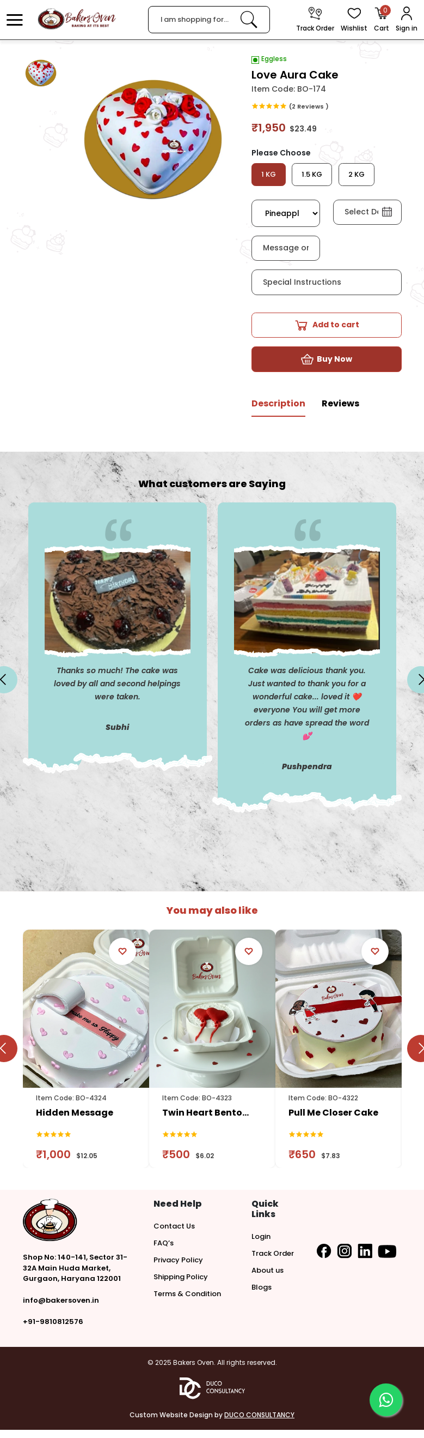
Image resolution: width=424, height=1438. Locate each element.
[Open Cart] (381, 20)
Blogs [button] (261, 1295)
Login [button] (261, 1244)
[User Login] (406, 20)
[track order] (315, 20)
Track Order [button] (272, 1261)
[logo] (77, 19)
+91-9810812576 (53, 1330)
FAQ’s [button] (163, 1251)
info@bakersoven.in (61, 1308)
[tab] (278, 415)
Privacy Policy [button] (178, 1268)
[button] (15, 19)
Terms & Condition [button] (187, 1302)
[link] (249, 19)
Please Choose (281, 152)
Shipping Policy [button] (180, 1285)
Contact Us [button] (174, 1234)
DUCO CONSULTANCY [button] (259, 1423)
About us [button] (267, 1278)
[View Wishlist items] (354, 20)
